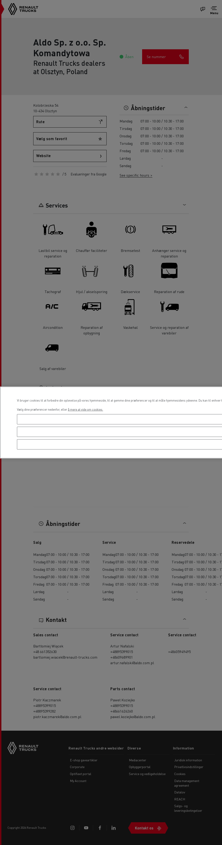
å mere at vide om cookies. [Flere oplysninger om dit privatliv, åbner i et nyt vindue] (85, 409)
